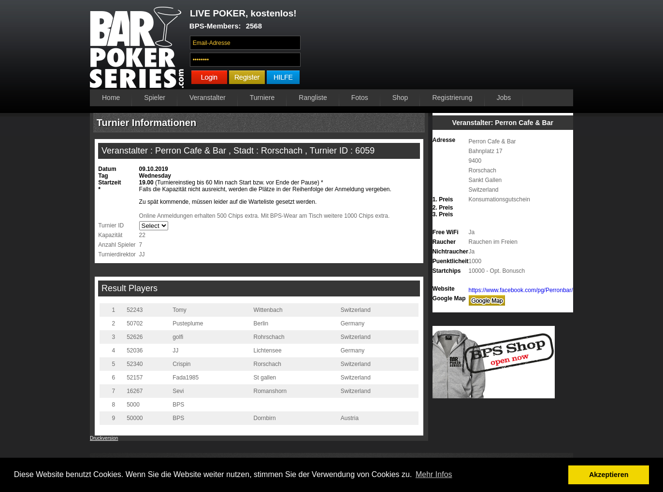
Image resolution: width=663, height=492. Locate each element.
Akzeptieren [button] (609, 474)
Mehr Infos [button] (434, 474)
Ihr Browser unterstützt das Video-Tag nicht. (439, 47)
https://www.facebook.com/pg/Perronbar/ (521, 290)
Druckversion (104, 438)
